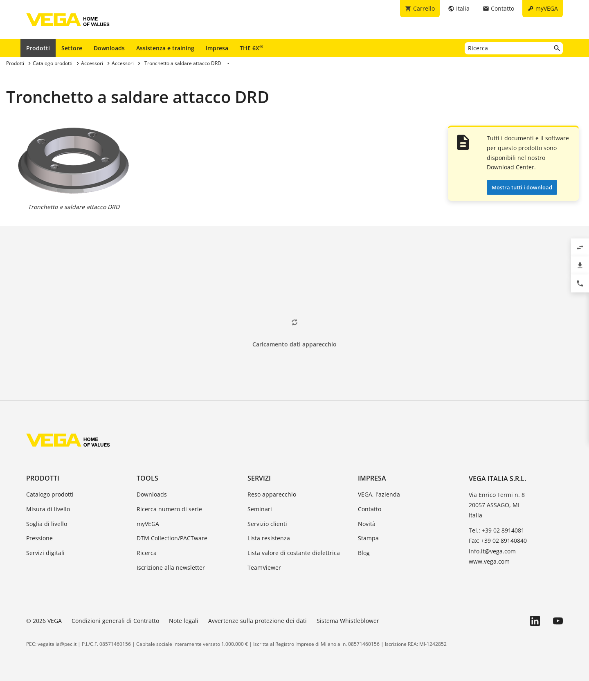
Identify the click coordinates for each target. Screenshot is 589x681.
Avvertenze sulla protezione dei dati (257, 621)
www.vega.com (489, 561)
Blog (364, 553)
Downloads (109, 48)
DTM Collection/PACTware (172, 538)
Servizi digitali (45, 553)
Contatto (369, 509)
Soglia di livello (46, 524)
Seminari (259, 509)
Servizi (259, 478)
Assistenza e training (165, 48)
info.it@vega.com (492, 551)
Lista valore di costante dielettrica (293, 553)
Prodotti (38, 48)
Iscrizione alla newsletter (171, 567)
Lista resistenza (268, 538)
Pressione (39, 538)
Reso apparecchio (271, 494)
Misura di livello (48, 509)
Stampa (368, 538)
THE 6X (251, 48)
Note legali (183, 621)
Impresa (217, 48)
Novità (366, 524)
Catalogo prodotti (50, 494)
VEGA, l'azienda (379, 494)
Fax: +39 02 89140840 (498, 540)
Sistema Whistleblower (348, 621)
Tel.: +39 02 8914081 (496, 530)
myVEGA (148, 524)
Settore (71, 48)
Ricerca (147, 553)
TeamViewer (264, 567)
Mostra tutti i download (522, 187)
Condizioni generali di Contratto (115, 621)
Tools (147, 478)
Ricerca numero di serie (169, 509)
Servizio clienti (267, 524)
